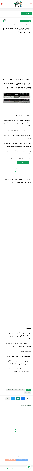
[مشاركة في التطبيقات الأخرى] (7, 398)
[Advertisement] (16, 59)
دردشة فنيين (10, 468)
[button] (23, 398)
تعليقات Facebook (22, 459)
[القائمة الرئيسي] (31, 4)
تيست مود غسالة (26, 21)
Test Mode (27, 392)
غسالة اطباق (10, 389)
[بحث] (2, 4)
